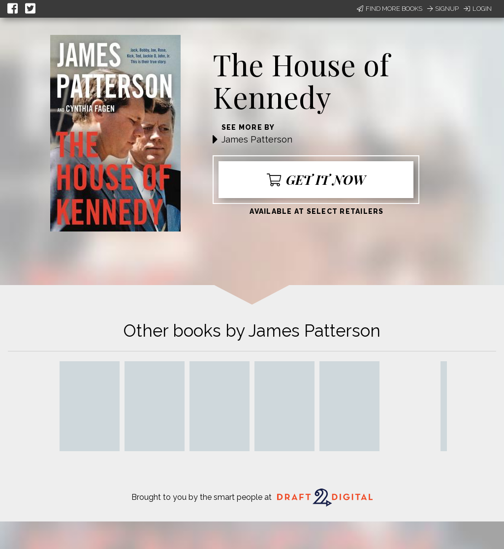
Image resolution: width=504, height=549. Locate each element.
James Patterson (256, 139)
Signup (443, 8)
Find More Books (389, 8)
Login (478, 8)
